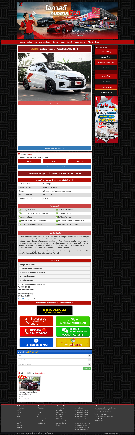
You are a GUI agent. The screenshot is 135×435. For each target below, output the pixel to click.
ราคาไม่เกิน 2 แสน (79, 408)
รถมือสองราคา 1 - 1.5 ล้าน (81, 419)
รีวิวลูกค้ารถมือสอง (93, 42)
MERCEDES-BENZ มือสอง (62, 421)
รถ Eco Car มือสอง (41, 421)
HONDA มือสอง (59, 410)
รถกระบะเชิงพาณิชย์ (42, 419)
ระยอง (18, 421)
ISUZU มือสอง (59, 419)
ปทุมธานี (19, 425)
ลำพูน (18, 416)
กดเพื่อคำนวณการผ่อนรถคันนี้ (55, 167)
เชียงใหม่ (19, 410)
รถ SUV (38, 416)
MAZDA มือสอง (59, 414)
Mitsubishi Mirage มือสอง (26, 299)
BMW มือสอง (59, 416)
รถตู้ (38, 414)
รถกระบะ (39, 412)
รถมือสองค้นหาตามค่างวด (81, 429)
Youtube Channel (80, 42)
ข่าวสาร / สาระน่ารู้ (66, 42)
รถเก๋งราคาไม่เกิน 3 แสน (81, 425)
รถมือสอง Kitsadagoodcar (101, 406)
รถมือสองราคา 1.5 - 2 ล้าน (81, 421)
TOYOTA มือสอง (60, 408)
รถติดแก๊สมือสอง (41, 423)
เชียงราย (19, 412)
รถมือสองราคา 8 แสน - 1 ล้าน (82, 416)
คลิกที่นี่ (101, 420)
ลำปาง (18, 414)
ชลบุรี (18, 419)
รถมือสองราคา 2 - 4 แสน (81, 410)
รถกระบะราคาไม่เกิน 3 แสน (82, 427)
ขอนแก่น (19, 427)
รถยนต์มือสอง (39, 433)
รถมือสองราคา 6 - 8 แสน (81, 414)
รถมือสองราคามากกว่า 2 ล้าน (82, 423)
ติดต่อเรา (55, 42)
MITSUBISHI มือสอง (61, 412)
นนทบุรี (19, 423)
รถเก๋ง (38, 410)
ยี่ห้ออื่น (58, 425)
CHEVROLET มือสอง (61, 423)
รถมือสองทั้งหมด (32, 42)
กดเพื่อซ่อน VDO (54, 103)
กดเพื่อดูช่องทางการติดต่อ (54, 148)
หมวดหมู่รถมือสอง (45, 42)
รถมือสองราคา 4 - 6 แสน (81, 412)
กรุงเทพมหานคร (21, 408)
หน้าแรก (22, 42)
